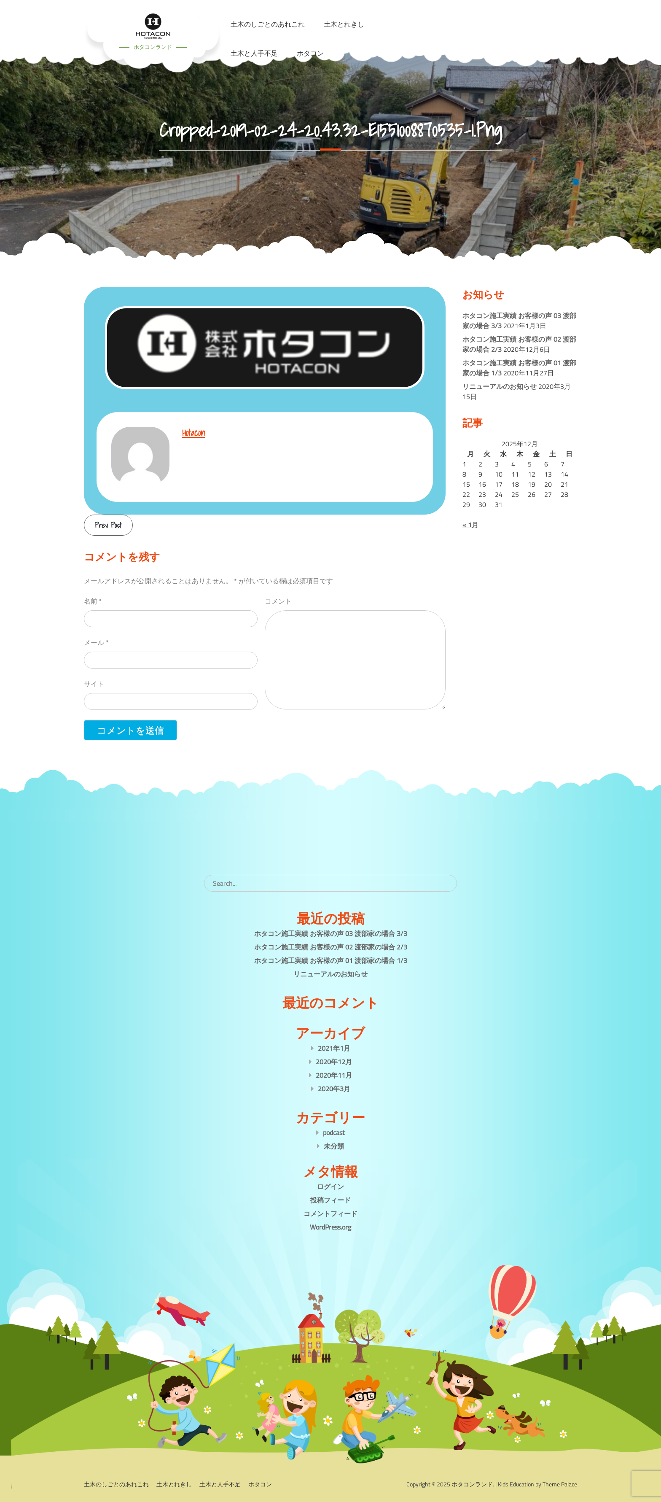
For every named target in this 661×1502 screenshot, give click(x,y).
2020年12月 (334, 1062)
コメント (278, 601)
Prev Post (108, 525)
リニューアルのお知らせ (499, 386)
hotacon (193, 432)
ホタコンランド (153, 47)
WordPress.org (330, 1227)
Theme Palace (560, 1484)
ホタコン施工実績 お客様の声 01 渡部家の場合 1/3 (330, 960)
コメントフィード (330, 1213)
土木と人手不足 (254, 53)
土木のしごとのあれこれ (116, 1484)
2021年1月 (334, 1048)
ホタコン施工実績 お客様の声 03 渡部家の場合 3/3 (330, 933)
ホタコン (310, 53)
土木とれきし (174, 1484)
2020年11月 (334, 1075)
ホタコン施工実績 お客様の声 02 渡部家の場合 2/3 (330, 947)
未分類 (334, 1146)
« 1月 (470, 525)
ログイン (330, 1186)
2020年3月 (334, 1089)
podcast (334, 1132)
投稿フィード (330, 1200)
